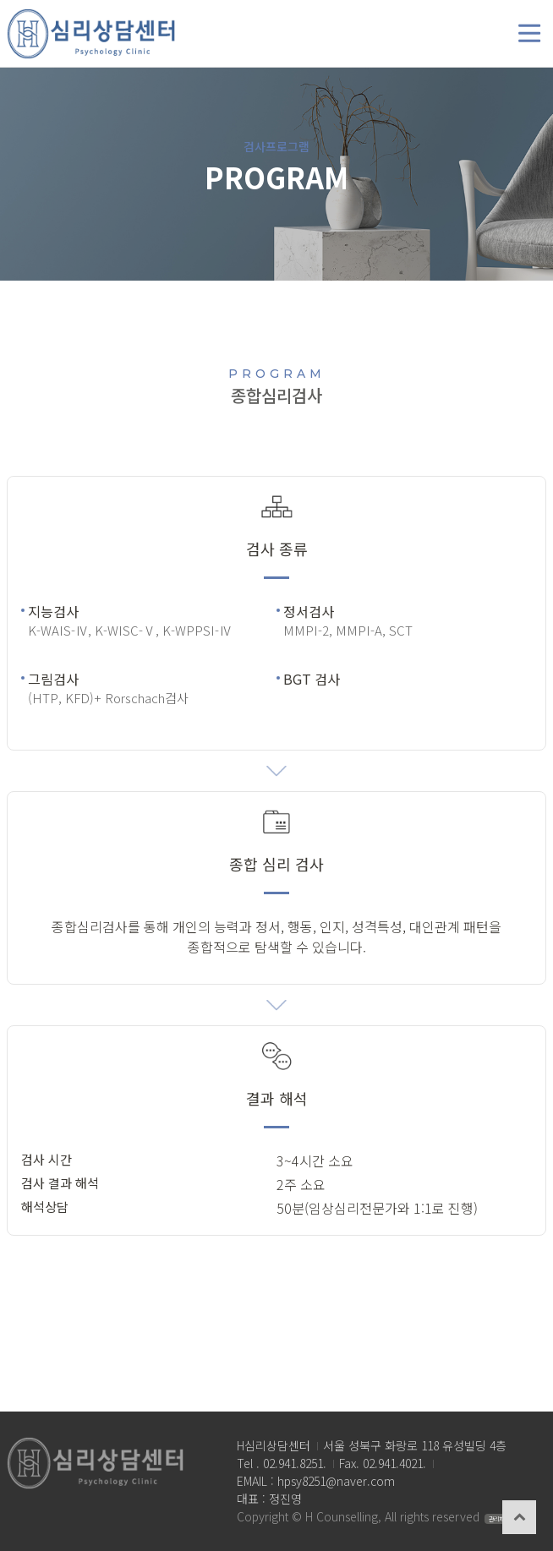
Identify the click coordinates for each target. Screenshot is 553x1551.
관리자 (496, 1519)
